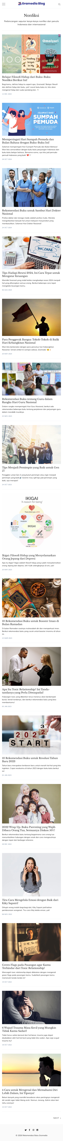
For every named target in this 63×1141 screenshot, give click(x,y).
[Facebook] (29, 1129)
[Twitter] (25, 1129)
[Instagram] (33, 1129)
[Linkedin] (37, 1129)
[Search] (59, 4)
